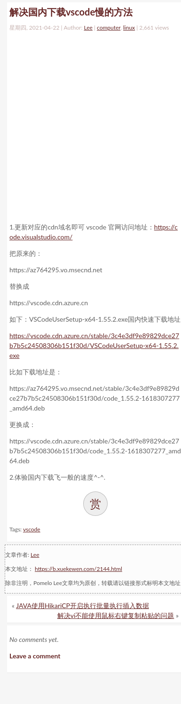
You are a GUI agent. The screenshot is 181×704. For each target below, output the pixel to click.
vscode (31, 529)
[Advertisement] (88, 125)
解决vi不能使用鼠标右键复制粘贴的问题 (115, 615)
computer (108, 27)
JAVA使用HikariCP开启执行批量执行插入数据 (82, 605)
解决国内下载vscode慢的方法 (71, 11)
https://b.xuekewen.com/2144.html (78, 568)
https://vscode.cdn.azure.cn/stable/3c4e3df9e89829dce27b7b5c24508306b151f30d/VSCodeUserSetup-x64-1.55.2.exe (94, 345)
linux (129, 27)
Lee (88, 27)
